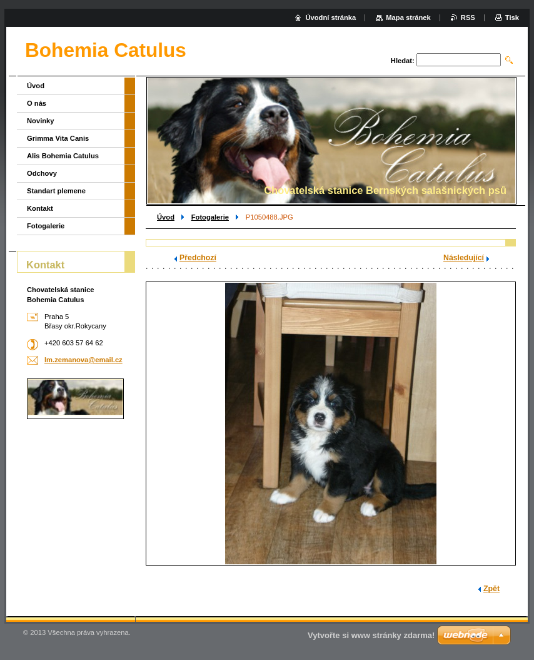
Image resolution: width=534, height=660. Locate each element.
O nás (36, 103)
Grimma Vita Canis (58, 138)
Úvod (165, 217)
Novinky (40, 120)
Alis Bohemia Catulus (63, 156)
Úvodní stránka (330, 17)
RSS (468, 17)
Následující (463, 257)
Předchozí (197, 257)
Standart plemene (56, 191)
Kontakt (40, 208)
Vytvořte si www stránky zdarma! (371, 635)
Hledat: (403, 60)
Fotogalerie (210, 217)
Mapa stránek (408, 17)
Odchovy (42, 173)
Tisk (512, 17)
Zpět (491, 588)
